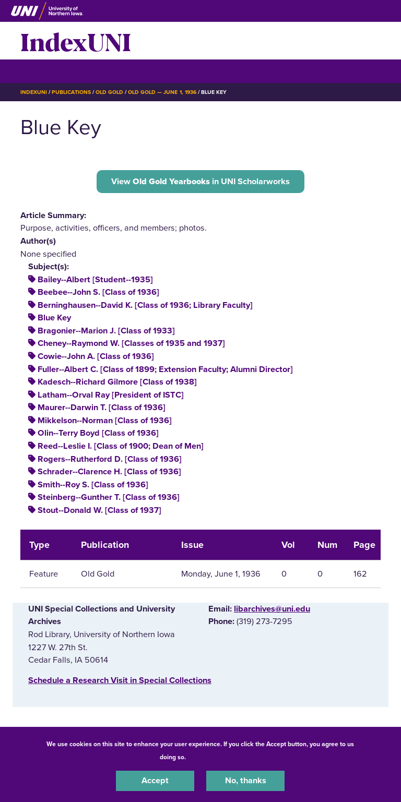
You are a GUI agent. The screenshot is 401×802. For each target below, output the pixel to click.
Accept (155, 780)
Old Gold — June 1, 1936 (162, 92)
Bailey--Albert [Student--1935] (95, 279)
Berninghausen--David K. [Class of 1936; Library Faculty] (145, 305)
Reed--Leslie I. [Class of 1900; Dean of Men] (121, 446)
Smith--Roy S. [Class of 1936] (93, 485)
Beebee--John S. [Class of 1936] (98, 292)
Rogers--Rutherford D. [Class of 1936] (110, 459)
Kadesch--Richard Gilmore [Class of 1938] (117, 382)
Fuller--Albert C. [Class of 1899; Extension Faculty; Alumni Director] (165, 369)
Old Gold (109, 92)
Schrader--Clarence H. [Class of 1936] (109, 471)
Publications (71, 92)
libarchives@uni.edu (272, 609)
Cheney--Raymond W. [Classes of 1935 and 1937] (131, 343)
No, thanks (245, 780)
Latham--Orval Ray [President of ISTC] (111, 395)
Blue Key (54, 318)
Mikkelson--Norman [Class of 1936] (105, 420)
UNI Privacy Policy (215, 757)
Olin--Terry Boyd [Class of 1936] (98, 433)
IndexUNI (75, 40)
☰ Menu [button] (38, 71)
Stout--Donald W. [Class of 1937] (99, 510)
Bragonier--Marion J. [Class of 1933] (106, 331)
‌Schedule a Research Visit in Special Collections (119, 680)
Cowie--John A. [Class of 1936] (96, 356)
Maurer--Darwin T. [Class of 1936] (102, 407)
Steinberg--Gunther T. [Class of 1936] (109, 497)
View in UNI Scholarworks (200, 181)
